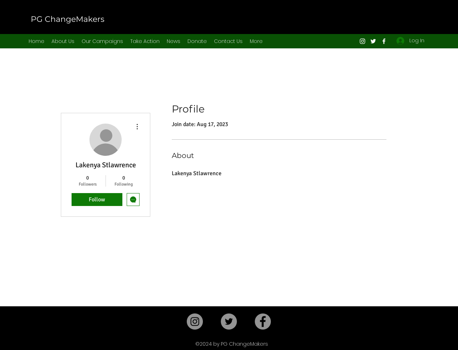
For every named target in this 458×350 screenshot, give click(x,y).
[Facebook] (384, 41)
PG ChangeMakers (67, 19)
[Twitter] (373, 41)
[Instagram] (362, 41)
